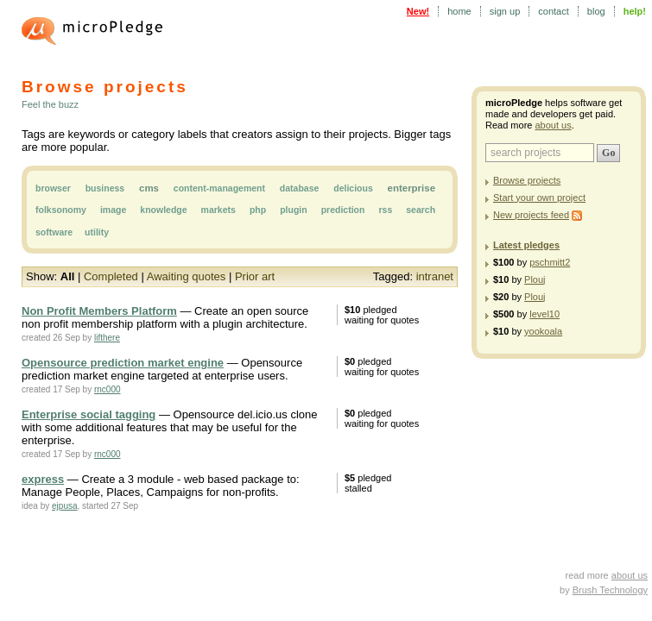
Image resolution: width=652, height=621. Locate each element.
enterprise (411, 188)
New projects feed (531, 215)
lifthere (107, 337)
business (105, 188)
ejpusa (64, 506)
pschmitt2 (549, 262)
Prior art (255, 276)
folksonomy (60, 209)
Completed (111, 276)
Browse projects (526, 180)
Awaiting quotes (186, 276)
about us (553, 125)
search (420, 209)
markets (218, 209)
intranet (434, 276)
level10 (544, 314)
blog (596, 11)
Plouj (534, 279)
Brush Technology (610, 590)
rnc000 (107, 389)
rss (385, 209)
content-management (219, 188)
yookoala (543, 331)
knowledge (163, 209)
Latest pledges (526, 245)
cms (149, 188)
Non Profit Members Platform (99, 310)
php (258, 209)
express (43, 479)
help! (635, 11)
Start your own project (539, 197)
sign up (505, 11)
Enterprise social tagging (88, 414)
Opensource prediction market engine (123, 362)
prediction (343, 209)
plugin (293, 209)
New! (418, 11)
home (459, 11)
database (300, 188)
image (113, 209)
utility (97, 232)
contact (553, 11)
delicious (353, 188)
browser (53, 188)
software (54, 232)
